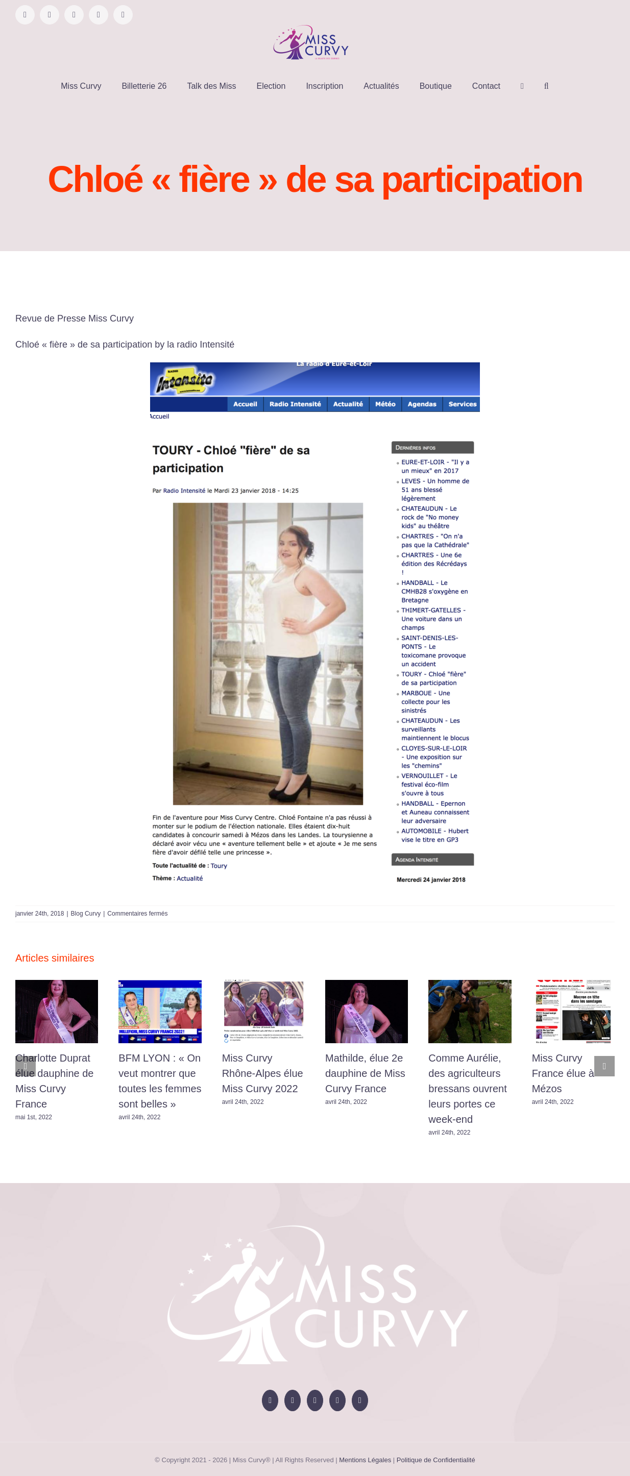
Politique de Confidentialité (436, 1460)
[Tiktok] (337, 1400)
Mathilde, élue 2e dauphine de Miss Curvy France (365, 1073)
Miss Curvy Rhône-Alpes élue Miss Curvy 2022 (262, 1073)
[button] (546, 86)
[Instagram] (315, 1400)
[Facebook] (270, 1400)
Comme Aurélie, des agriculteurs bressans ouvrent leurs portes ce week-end (467, 1088)
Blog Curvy (86, 913)
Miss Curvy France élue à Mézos (563, 1073)
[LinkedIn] (360, 1400)
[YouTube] (292, 1400)
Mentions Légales (365, 1460)
